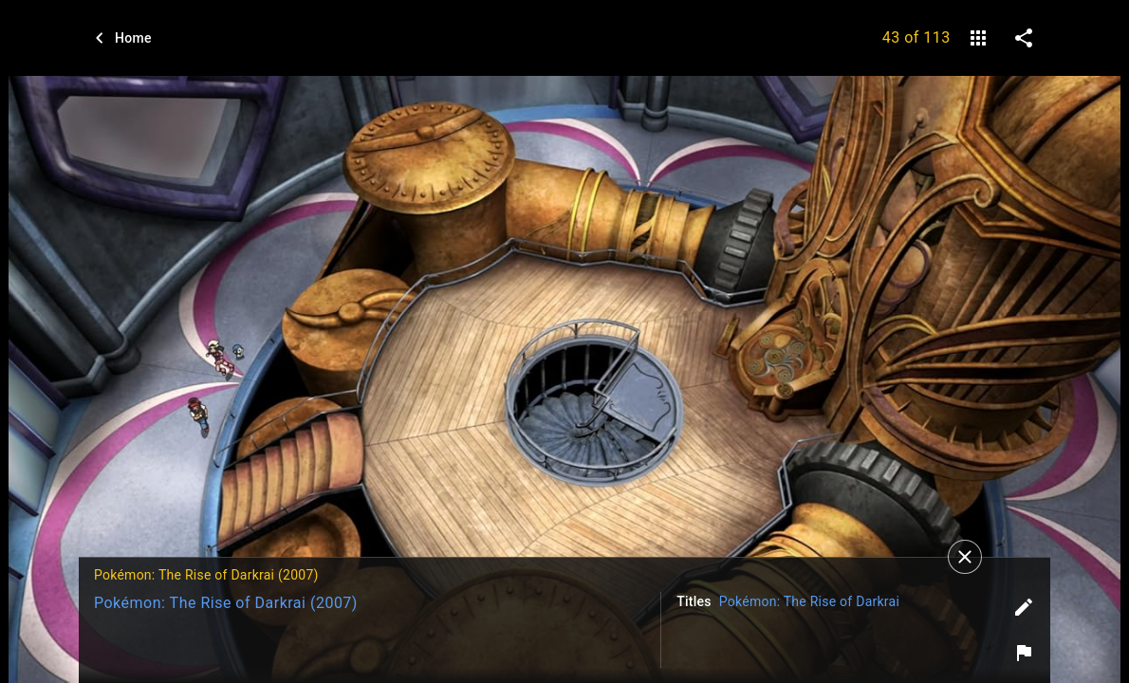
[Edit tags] (1023, 607)
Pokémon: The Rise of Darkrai (809, 601)
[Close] (965, 557)
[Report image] (1023, 652)
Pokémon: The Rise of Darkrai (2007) (226, 603)
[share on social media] (1023, 38)
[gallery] (978, 38)
